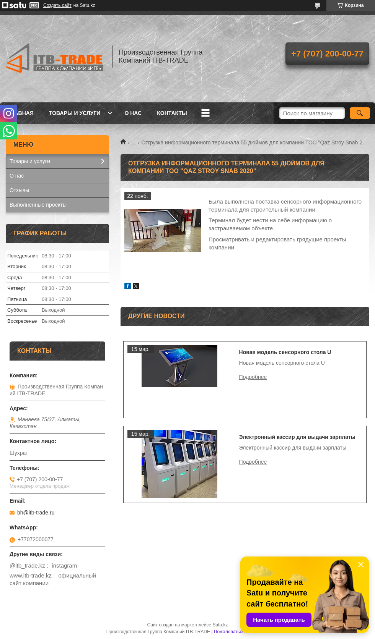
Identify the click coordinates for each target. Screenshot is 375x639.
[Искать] (360, 113)
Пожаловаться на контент (241, 631)
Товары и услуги (75, 113)
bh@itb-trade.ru (35, 513)
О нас (133, 113)
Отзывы (19, 190)
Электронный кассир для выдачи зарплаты (297, 437)
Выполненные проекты (38, 205)
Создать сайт (57, 5)
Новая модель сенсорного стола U (285, 352)
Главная (21, 113)
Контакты (172, 113)
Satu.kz (220, 625)
